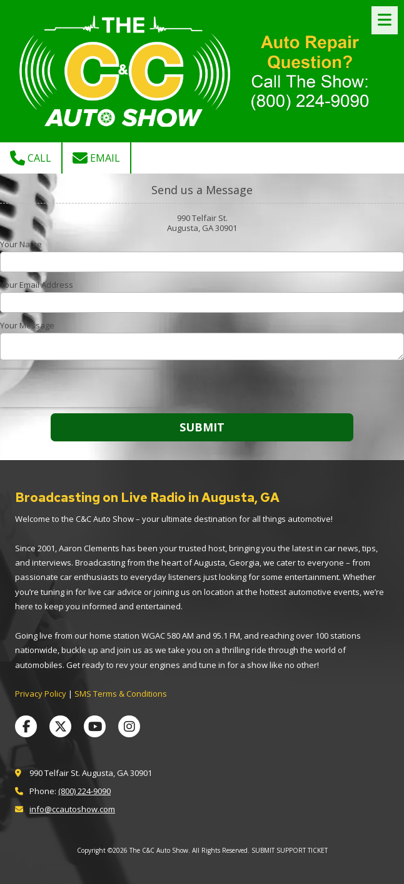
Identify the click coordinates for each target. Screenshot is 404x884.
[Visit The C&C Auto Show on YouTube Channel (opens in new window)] (95, 726)
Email (96, 157)
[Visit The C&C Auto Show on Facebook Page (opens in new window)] (26, 726)
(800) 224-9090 (84, 791)
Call (30, 157)
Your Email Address (36, 285)
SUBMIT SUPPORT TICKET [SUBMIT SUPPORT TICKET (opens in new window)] (289, 850)
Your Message (27, 325)
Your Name (21, 244)
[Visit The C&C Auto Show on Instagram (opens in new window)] (129, 726)
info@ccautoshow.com (72, 809)
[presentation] (80, 388)
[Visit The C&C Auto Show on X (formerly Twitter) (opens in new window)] (60, 726)
